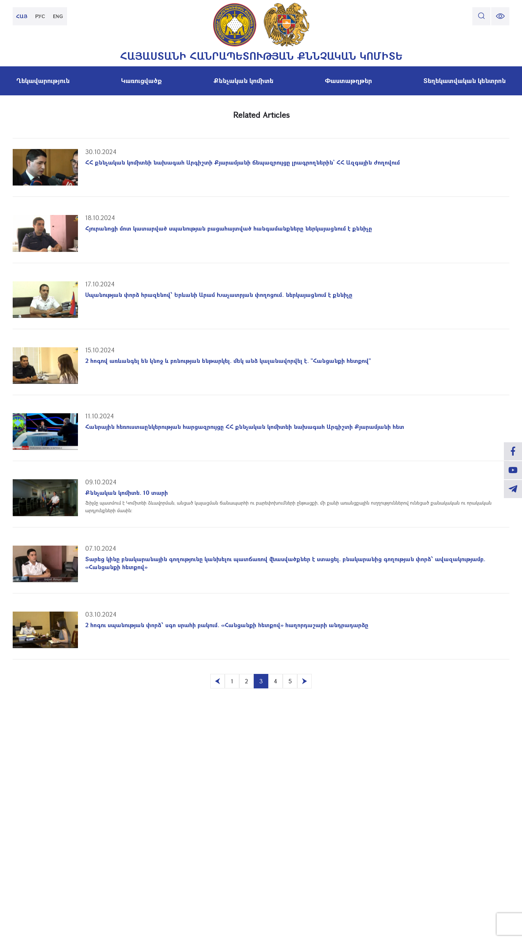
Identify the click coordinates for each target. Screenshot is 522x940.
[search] (481, 16)
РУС (40, 16)
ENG (58, 16)
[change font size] (500, 16)
